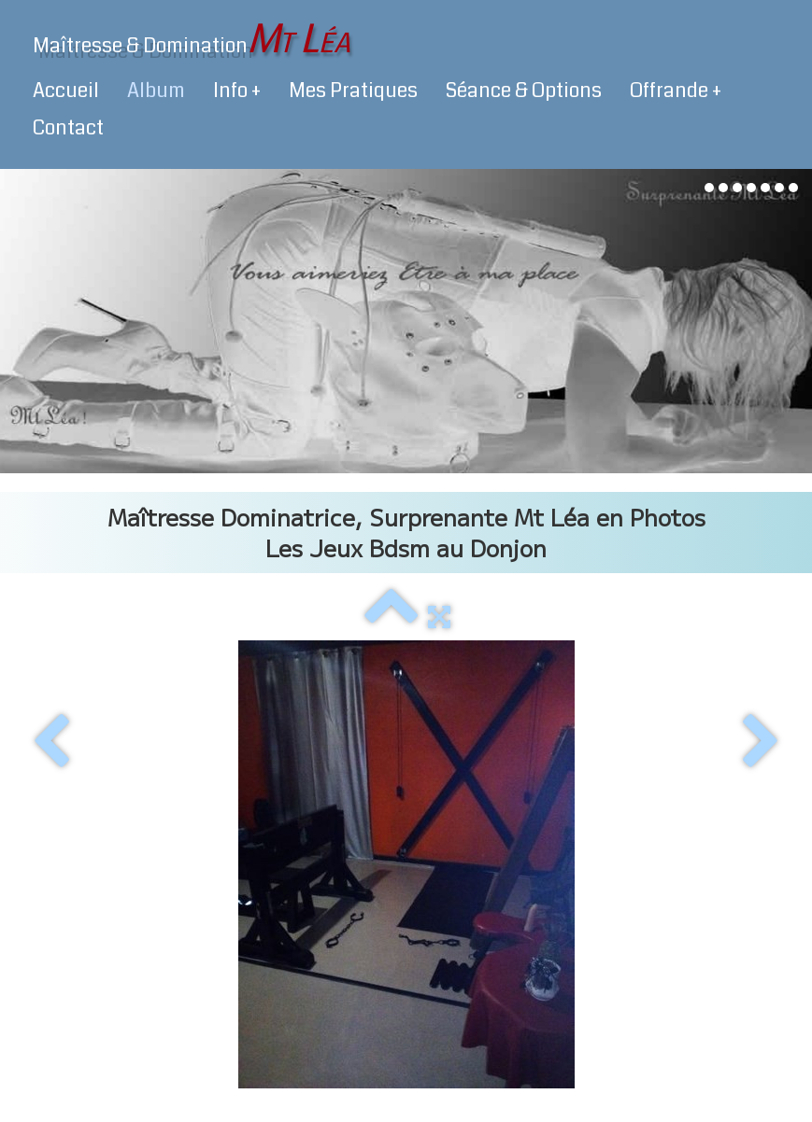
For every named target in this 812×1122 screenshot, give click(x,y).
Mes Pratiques (353, 91)
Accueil (66, 91)
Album (156, 91)
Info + (237, 91)
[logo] (191, 39)
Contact (68, 128)
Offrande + (675, 91)
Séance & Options (524, 91)
